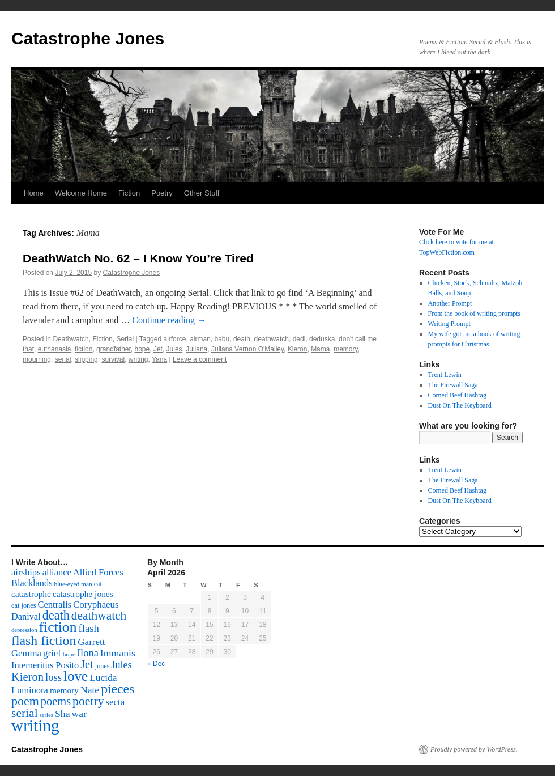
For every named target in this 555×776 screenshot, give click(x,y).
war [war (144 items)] (79, 713)
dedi (299, 339)
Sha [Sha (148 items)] (62, 713)
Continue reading (169, 320)
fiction (83, 349)
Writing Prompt (449, 324)
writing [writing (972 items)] (35, 725)
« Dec (156, 664)
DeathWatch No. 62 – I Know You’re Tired (138, 258)
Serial (125, 339)
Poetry (162, 193)
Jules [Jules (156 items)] (121, 665)
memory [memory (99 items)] (64, 690)
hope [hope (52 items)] (69, 654)
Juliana (196, 349)
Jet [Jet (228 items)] (86, 664)
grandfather (113, 349)
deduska (322, 339)
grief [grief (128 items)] (52, 653)
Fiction (129, 193)
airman (200, 339)
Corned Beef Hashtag (457, 395)
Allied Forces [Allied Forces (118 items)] (98, 572)
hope (142, 349)
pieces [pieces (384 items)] (117, 688)
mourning (37, 359)
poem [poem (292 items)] (25, 701)
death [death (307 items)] (56, 615)
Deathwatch (70, 339)
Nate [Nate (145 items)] (89, 690)
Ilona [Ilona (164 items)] (88, 653)
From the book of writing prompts (474, 313)
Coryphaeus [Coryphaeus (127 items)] (96, 604)
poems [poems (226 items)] (56, 701)
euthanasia (54, 349)
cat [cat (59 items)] (98, 584)
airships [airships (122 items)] (26, 572)
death (241, 339)
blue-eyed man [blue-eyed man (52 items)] (73, 583)
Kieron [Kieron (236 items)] (27, 677)
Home (34, 193)
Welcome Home (81, 193)
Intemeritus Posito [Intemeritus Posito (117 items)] (45, 665)
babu (222, 339)
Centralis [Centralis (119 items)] (54, 604)
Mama (320, 349)
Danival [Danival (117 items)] (26, 616)
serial (63, 359)
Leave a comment (200, 359)
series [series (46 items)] (46, 715)
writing (138, 359)
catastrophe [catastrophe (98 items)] (31, 594)
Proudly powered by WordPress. (474, 749)
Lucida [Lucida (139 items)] (103, 677)
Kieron (298, 349)
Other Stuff (202, 193)
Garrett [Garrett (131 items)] (91, 642)
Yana (159, 359)
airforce (174, 339)
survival (113, 359)
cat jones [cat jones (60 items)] (23, 605)
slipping (86, 359)
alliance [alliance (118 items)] (56, 572)
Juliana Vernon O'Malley (247, 349)
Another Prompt (450, 303)
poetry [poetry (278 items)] (88, 701)
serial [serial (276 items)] (24, 713)
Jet (158, 349)
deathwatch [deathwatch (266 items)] (98, 615)
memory (345, 349)
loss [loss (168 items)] (53, 677)
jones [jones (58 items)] (102, 666)
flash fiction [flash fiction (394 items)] (43, 640)
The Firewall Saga (453, 385)
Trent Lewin (445, 375)
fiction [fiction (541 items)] (58, 627)
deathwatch (271, 339)
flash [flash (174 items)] (89, 628)
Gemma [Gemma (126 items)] (26, 653)
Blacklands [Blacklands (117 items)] (31, 583)
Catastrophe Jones (87, 38)
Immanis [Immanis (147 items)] (117, 653)
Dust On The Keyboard (460, 405)
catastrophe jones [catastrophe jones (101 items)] (83, 594)
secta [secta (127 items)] (115, 702)
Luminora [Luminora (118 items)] (29, 690)
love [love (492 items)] (75, 676)
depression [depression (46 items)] (24, 630)
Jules (174, 349)
